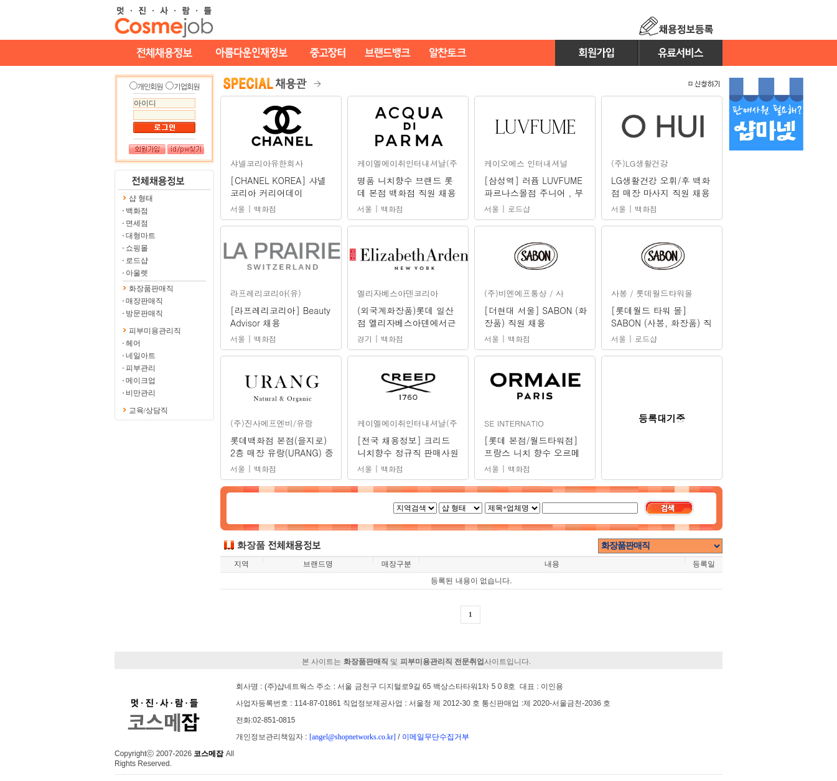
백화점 (137, 210)
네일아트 (141, 355)
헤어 (133, 343)
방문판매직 (144, 313)
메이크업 (141, 380)
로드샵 (137, 260)
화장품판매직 (151, 288)
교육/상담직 (148, 410)
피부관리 (141, 368)
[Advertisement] (766, 353)
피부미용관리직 (155, 330)
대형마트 (141, 235)
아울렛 (137, 273)
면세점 (137, 223)
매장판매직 (144, 301)
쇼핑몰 (137, 248)
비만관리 (141, 393)
